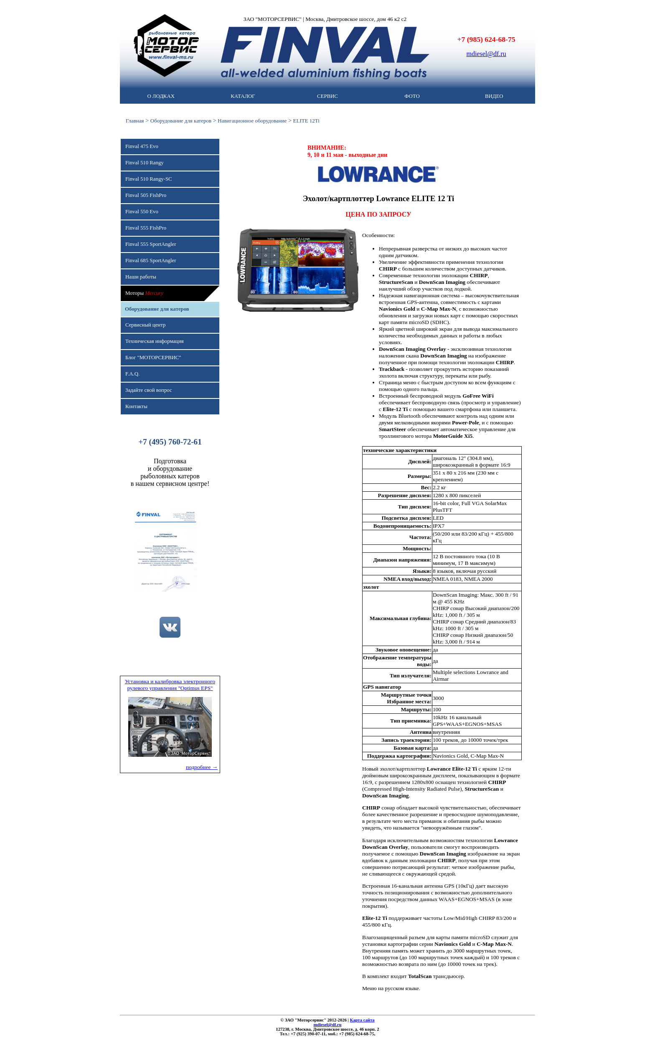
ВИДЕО (494, 96)
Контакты (136, 406)
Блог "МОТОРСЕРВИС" (153, 357)
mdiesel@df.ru (486, 53)
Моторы (144, 293)
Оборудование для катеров (180, 120)
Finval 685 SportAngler (150, 260)
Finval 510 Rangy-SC (148, 179)
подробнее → (202, 767)
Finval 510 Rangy (144, 163)
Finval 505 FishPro (145, 195)
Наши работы (140, 277)
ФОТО (411, 96)
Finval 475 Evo (141, 146)
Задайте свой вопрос (148, 390)
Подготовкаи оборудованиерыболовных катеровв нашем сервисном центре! (170, 472)
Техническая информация (154, 341)
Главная (135, 120)
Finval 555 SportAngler (150, 244)
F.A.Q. (132, 374)
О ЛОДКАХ (160, 96)
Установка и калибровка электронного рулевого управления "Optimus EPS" (170, 684)
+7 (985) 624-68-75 (486, 39)
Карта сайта (362, 1020)
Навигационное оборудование (252, 120)
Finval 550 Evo (141, 212)
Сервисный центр (145, 325)
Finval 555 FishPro (145, 228)
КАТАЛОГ (243, 96)
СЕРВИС (327, 96)
